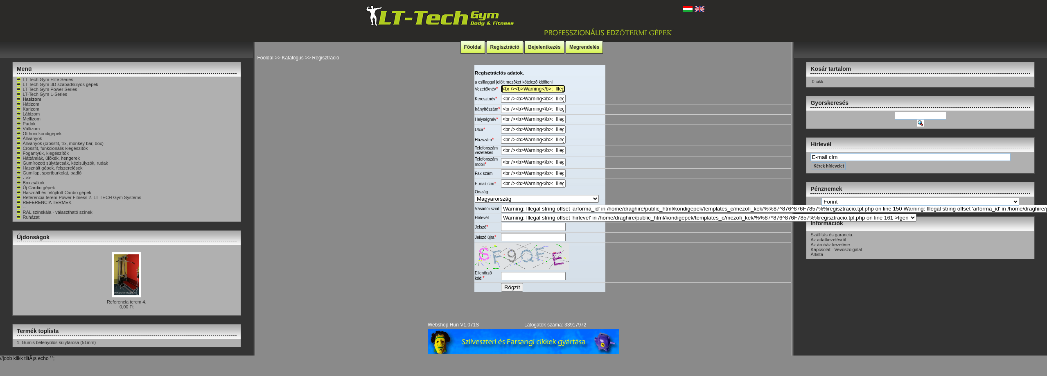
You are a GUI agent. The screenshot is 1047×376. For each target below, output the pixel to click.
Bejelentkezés (544, 47)
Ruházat (27, 217)
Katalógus (292, 58)
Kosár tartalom (830, 69)
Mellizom (28, 118)
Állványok (29, 138)
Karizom (27, 108)
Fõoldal (473, 47)
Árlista (816, 254)
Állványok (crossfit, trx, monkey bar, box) (59, 143)
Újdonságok (33, 237)
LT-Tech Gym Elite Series (44, 79)
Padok (25, 123)
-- (20, 207)
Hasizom (28, 99)
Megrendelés (584, 47)
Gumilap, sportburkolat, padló (48, 172)
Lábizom (28, 113)
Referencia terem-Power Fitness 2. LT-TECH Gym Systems (78, 197)
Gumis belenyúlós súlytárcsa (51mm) (59, 342)
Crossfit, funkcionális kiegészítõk (52, 148)
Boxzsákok (30, 182)
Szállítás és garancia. (831, 234)
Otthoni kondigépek (38, 133)
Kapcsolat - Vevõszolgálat (836, 249)
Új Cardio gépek (35, 187)
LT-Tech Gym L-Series (41, 94)
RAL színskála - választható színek (54, 212)
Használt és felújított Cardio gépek (53, 192)
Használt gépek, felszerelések (49, 167)
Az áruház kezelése (830, 244)
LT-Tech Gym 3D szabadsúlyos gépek (57, 84)
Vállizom (28, 128)
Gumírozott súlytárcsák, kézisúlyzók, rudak (62, 163)
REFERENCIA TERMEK (43, 202)
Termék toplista (38, 331)
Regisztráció (504, 47)
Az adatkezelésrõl (828, 239)
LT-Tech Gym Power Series (46, 89)
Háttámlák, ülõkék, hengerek (47, 158)
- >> (23, 177)
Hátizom (27, 104)
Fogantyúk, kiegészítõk (42, 153)
